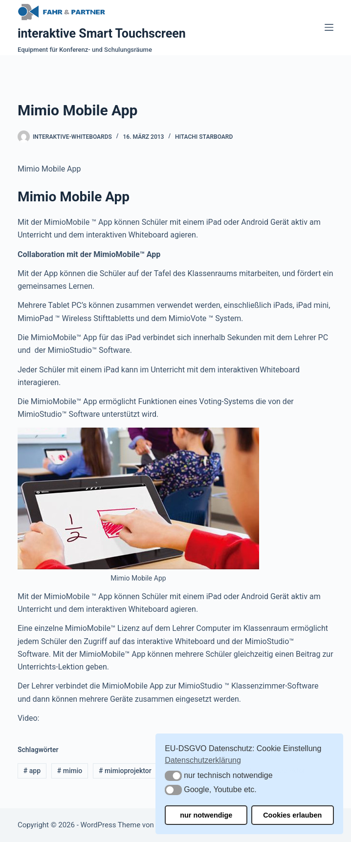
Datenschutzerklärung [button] (203, 760)
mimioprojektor (125, 771)
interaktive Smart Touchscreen (102, 33)
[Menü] (329, 27)
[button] (173, 776)
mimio (69, 771)
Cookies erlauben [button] (292, 815)
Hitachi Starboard (204, 136)
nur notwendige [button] (206, 815)
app (32, 771)
